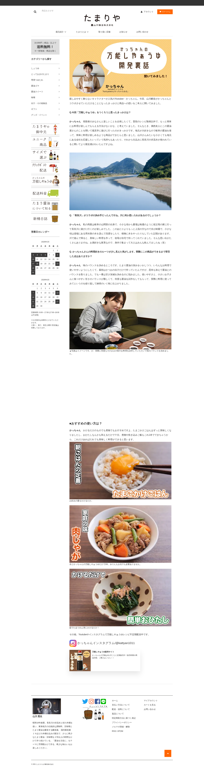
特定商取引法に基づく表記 (124, 718)
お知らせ (123, 32)
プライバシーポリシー (122, 722)
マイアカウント (151, 700)
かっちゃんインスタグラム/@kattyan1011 (102, 643)
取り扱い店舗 (104, 32)
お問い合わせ (142, 32)
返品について (118, 713)
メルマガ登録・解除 (121, 727)
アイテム (164, 12)
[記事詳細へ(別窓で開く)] (104, 660)
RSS (114, 731)
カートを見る (150, 705)
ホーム (115, 700)
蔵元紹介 (61, 32)
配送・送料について (121, 709)
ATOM (120, 731)
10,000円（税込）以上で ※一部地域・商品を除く (45, 47)
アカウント (149, 12)
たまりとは (82, 32)
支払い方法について (121, 705)
